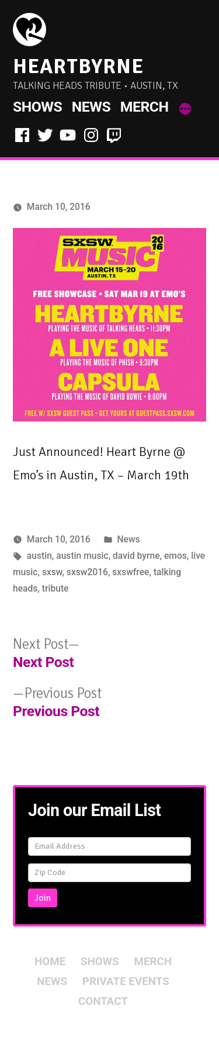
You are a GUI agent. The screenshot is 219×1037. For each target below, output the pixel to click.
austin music (82, 555)
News (91, 106)
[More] (185, 109)
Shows (37, 106)
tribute (55, 588)
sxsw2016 (87, 572)
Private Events (125, 981)
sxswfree (130, 572)
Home (49, 961)
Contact (103, 1001)
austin (39, 555)
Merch (144, 106)
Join (42, 898)
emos (175, 555)
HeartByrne (78, 66)
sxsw (52, 572)
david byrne (136, 555)
